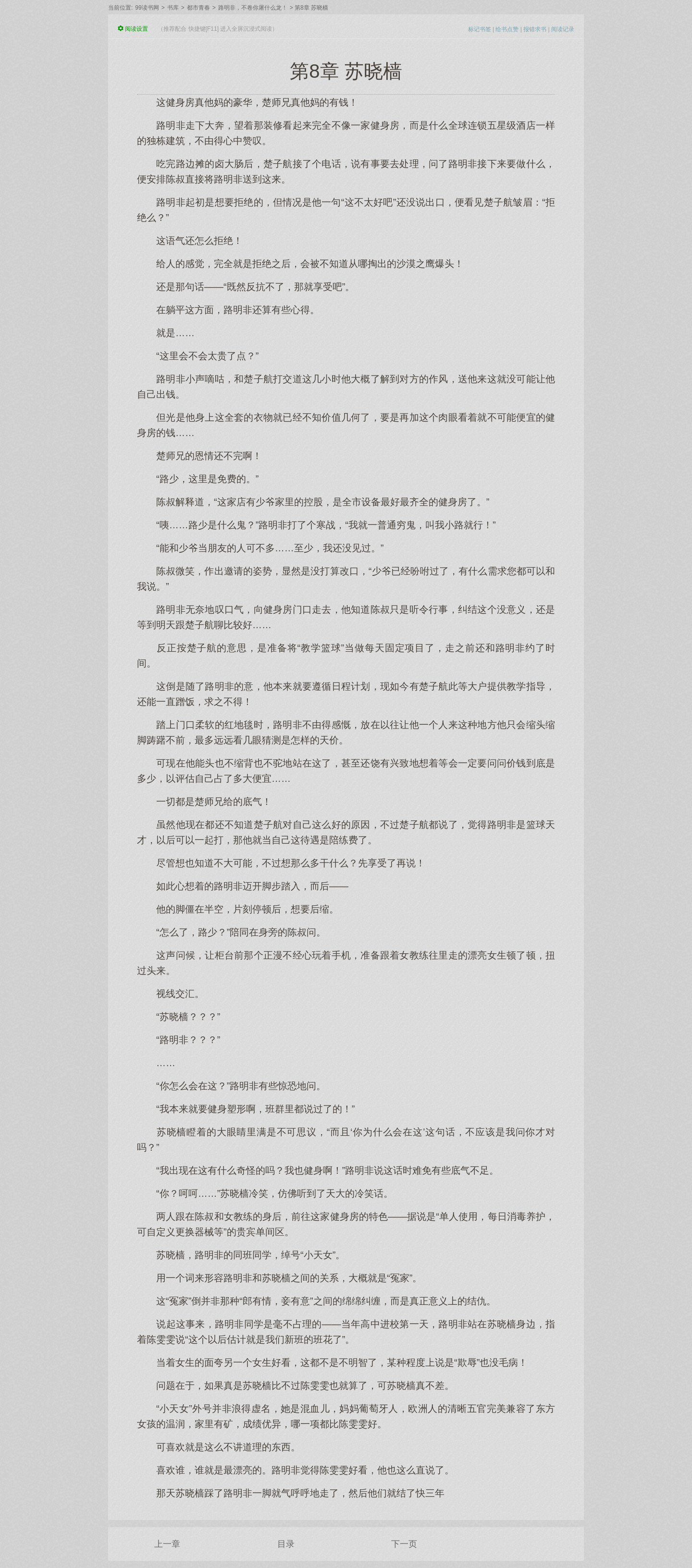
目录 (286, 1544)
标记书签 (479, 29)
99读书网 (147, 7)
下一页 (404, 1544)
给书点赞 (507, 29)
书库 (173, 7)
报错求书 (534, 29)
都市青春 (198, 7)
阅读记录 (562, 29)
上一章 (167, 1544)
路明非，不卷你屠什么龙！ (252, 7)
